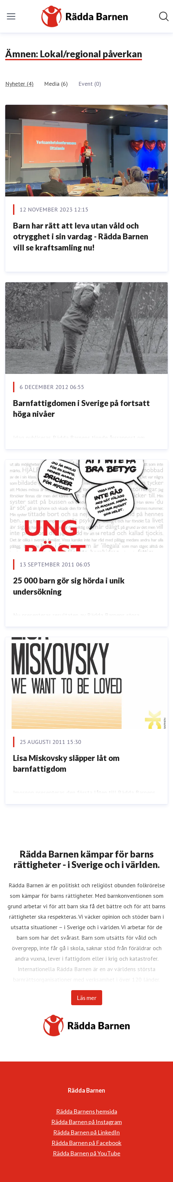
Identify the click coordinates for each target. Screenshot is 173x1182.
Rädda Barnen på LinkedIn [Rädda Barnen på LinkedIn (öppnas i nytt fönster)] (86, 1132)
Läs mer (87, 997)
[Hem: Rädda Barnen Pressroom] (84, 16)
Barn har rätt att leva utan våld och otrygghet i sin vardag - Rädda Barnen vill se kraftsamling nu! (80, 236)
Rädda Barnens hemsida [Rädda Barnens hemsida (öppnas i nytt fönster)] (86, 1111)
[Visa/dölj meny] (11, 16)
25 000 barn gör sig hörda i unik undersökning (69, 586)
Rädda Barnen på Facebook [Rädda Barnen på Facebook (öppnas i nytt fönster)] (86, 1142)
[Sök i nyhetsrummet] (164, 16)
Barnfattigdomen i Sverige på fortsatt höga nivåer (81, 408)
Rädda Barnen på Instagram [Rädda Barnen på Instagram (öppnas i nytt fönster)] (86, 1121)
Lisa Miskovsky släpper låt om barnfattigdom (66, 763)
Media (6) (56, 83)
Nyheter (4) (19, 83)
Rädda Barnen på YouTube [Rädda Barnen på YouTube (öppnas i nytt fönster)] (86, 1153)
